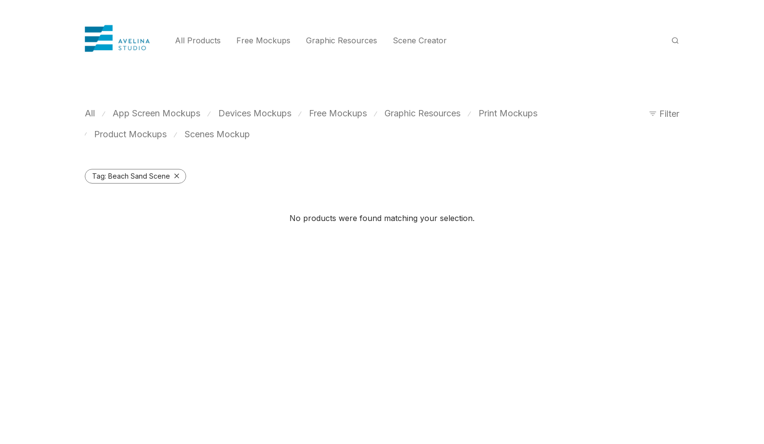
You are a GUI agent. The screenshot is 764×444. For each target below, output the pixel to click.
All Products (198, 40)
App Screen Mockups (156, 113)
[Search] (675, 41)
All (90, 113)
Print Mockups (507, 113)
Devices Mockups (254, 113)
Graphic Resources (341, 40)
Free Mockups (263, 40)
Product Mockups (130, 134)
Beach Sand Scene (131, 176)
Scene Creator (420, 40)
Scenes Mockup (217, 134)
